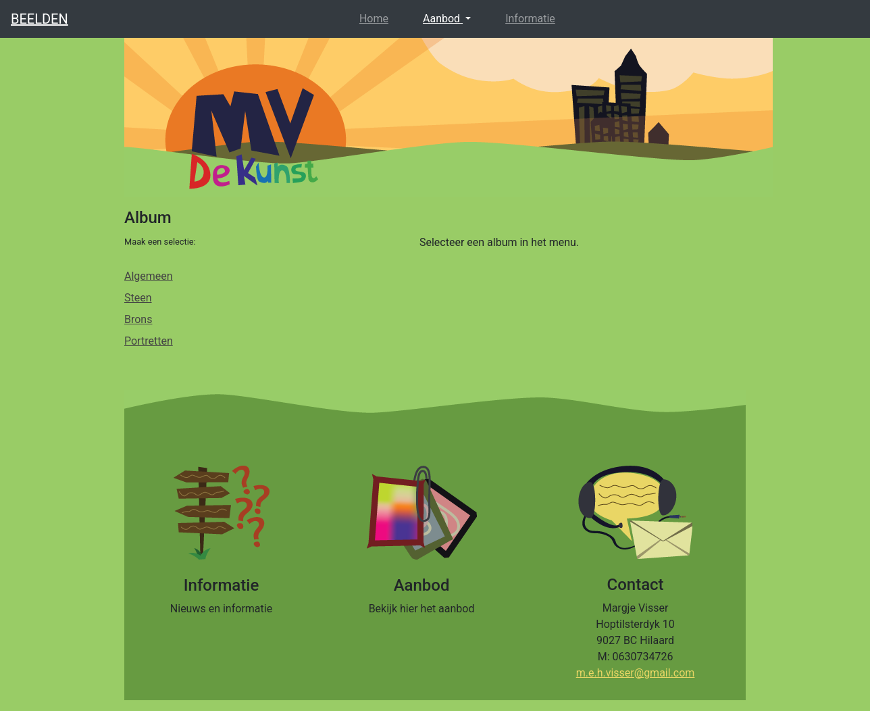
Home (376, 17)
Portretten (148, 341)
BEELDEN (39, 19)
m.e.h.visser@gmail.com (635, 672)
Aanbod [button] (443, 18)
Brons (138, 319)
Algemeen (148, 276)
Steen (138, 297)
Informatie (530, 18)
